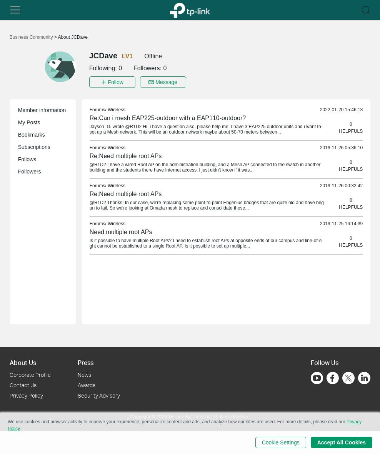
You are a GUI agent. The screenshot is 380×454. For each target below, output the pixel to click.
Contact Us (23, 385)
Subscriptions (34, 147)
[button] (15, 10)
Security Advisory (99, 395)
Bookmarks (31, 135)
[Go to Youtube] (317, 378)
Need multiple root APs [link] (121, 232)
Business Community (32, 37)
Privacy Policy (26, 395)
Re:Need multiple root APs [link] (126, 156)
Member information (42, 110)
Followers (29, 171)
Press (85, 362)
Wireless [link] (116, 109)
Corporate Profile (30, 374)
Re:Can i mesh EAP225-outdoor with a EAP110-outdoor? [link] (168, 118)
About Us (23, 362)
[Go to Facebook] (333, 378)
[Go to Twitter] (348, 379)
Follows (27, 159)
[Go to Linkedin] (364, 378)
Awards (86, 385)
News (84, 374)
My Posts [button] (29, 122)
